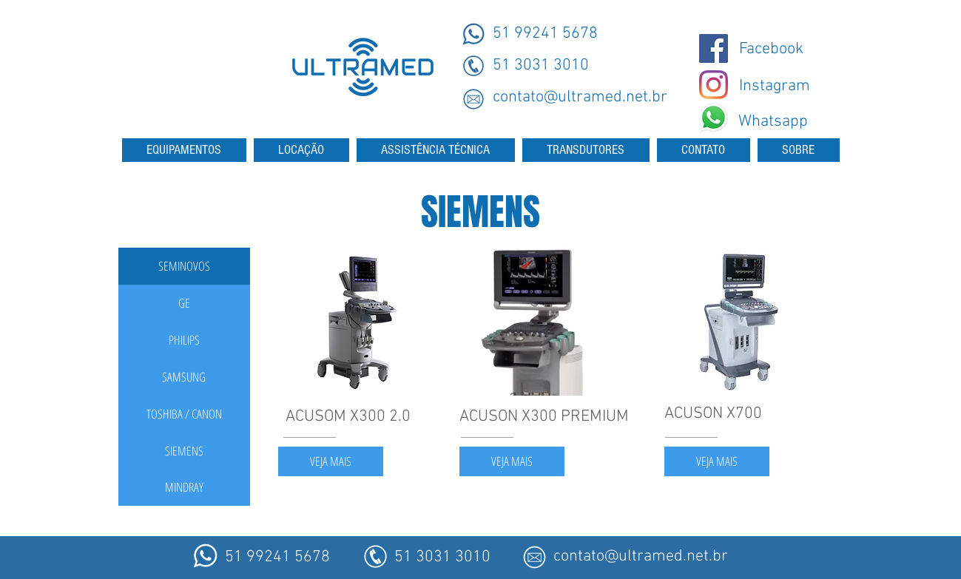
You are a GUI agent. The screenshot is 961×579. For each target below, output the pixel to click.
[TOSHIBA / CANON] (184, 414)
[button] (184, 266)
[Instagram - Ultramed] (713, 84)
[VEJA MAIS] (330, 461)
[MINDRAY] (184, 487)
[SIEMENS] (184, 451)
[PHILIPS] (184, 340)
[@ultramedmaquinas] (713, 48)
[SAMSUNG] (184, 377)
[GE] (184, 303)
